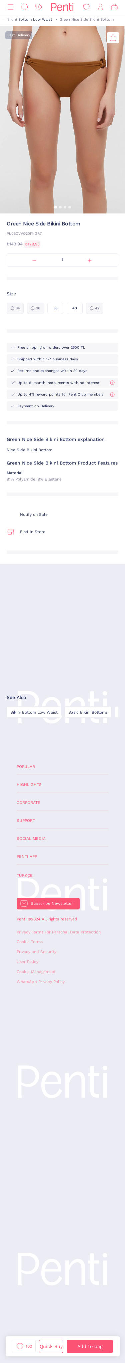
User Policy (27, 961)
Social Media (31, 838)
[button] (55, 207)
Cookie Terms (30, 941)
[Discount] (39, 7)
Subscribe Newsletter (52, 903)
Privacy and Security (36, 951)
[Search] (25, 7)
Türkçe (25, 875)
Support (26, 820)
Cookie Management (36, 971)
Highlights (29, 784)
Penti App (27, 856)
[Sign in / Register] (100, 7)
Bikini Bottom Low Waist (29, 19)
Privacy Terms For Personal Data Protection (59, 932)
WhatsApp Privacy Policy (41, 981)
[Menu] (11, 7)
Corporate (28, 802)
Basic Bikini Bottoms (88, 712)
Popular (26, 766)
